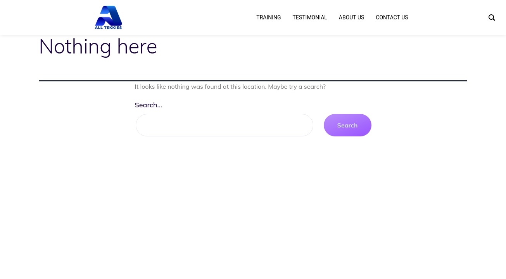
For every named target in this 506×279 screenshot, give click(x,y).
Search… (148, 104)
